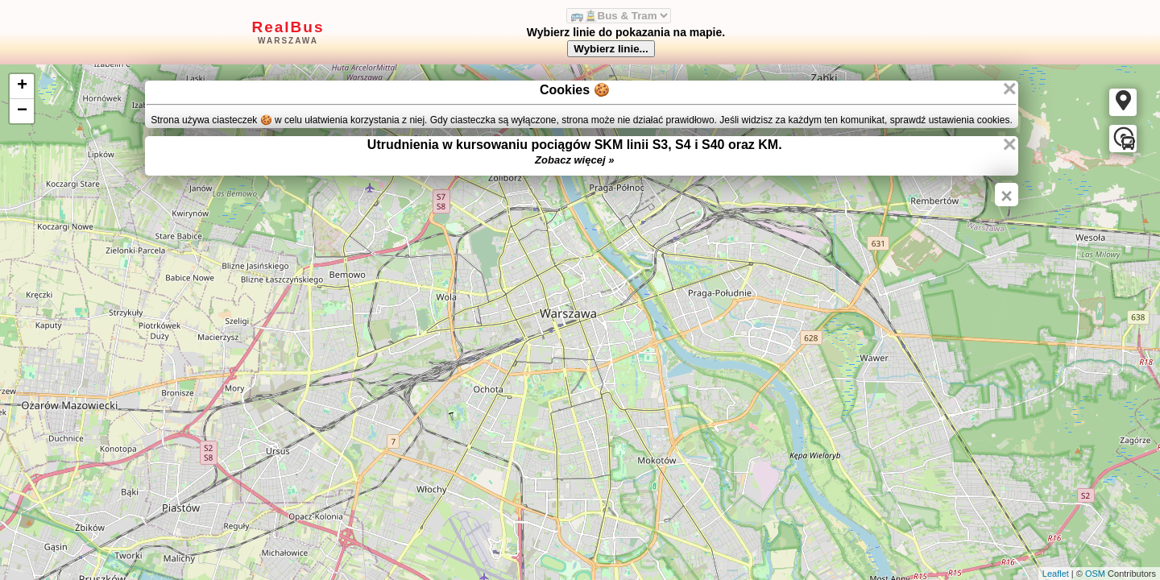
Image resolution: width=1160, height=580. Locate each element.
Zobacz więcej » (574, 160)
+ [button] (22, 86)
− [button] (22, 111)
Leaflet (1055, 573)
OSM (1095, 573)
